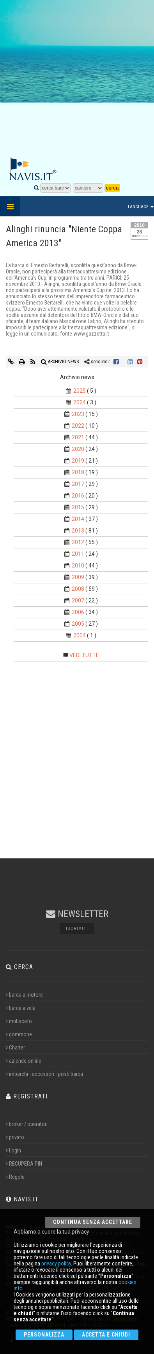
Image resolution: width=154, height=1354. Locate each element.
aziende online (23, 1061)
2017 (78, 484)
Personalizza (44, 1334)
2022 (78, 426)
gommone (19, 1034)
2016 (78, 496)
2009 (78, 577)
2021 (78, 437)
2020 (78, 449)
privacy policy (56, 1263)
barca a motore (24, 995)
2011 (78, 554)
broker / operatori (27, 1124)
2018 (78, 472)
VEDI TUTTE (84, 655)
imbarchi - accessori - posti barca (44, 1074)
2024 (79, 402)
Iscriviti (77, 928)
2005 (78, 624)
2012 (78, 542)
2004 (79, 635)
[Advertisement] (77, 78)
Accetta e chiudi (106, 1334)
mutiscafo (19, 1021)
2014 (78, 519)
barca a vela (20, 1008)
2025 (79, 391)
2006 (78, 612)
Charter (15, 1047)
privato (15, 1137)
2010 (78, 565)
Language (141, 206)
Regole (15, 1177)
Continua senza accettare (92, 1222)
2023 (78, 414)
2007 (78, 600)
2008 (78, 589)
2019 (78, 461)
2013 (78, 530)
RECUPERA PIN (24, 1164)
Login (13, 1150)
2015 (78, 507)
